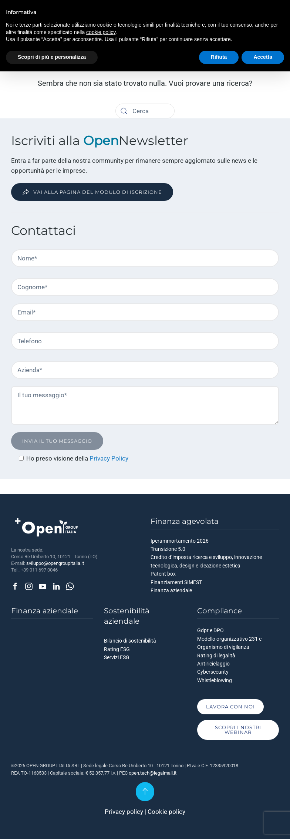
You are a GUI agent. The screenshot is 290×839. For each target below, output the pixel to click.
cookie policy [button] (100, 32)
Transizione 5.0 (168, 549)
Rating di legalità (216, 655)
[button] (145, 791)
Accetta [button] (262, 57)
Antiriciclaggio (213, 664)
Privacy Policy (109, 458)
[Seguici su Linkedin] (56, 585)
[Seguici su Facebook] (15, 585)
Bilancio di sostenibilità (130, 641)
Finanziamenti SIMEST (176, 582)
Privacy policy (124, 811)
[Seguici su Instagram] (29, 585)
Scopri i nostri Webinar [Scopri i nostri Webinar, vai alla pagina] (238, 729)
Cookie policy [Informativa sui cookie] (166, 811)
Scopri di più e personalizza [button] (52, 57)
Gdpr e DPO (210, 630)
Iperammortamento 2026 (180, 541)
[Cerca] (123, 111)
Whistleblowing (214, 680)
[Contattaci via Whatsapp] (70, 585)
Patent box (163, 574)
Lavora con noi (230, 707)
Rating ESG (117, 649)
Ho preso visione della (58, 458)
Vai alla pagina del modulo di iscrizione (92, 192)
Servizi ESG (116, 657)
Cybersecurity (213, 672)
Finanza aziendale (171, 590)
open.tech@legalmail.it (152, 773)
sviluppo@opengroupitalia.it (55, 563)
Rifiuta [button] (219, 57)
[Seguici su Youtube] (42, 585)
